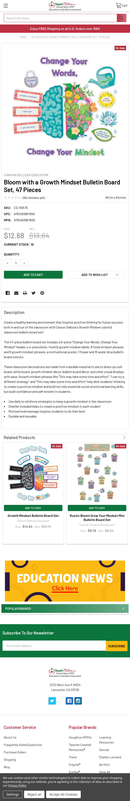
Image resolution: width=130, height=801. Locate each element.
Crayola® (74, 764)
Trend (72, 757)
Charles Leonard (110, 757)
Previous (118, 437)
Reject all (34, 794)
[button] (65, 580)
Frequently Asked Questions (23, 744)
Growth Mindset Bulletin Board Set (33, 515)
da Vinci (104, 764)
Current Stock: (19, 244)
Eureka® (74, 771)
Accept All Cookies (63, 794)
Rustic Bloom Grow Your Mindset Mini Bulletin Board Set (97, 518)
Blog (7, 766)
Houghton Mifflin (80, 737)
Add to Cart (33, 508)
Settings (12, 794)
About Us (10, 737)
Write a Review (115, 197)
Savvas (104, 749)
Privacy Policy (17, 785)
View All (104, 771)
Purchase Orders (15, 752)
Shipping (10, 759)
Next (123, 437)
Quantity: (12, 254)
